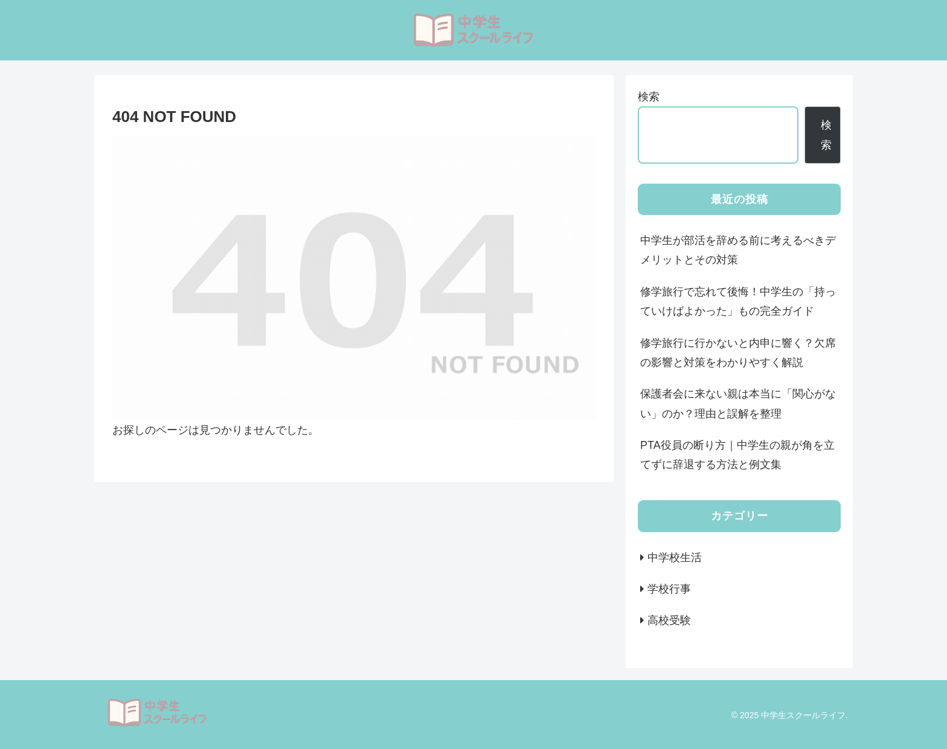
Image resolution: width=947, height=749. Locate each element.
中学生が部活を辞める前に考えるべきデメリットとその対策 (738, 250)
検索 (649, 97)
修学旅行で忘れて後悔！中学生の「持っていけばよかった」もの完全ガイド (738, 301)
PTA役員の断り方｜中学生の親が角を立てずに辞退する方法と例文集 (737, 455)
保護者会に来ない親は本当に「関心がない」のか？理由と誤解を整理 (738, 403)
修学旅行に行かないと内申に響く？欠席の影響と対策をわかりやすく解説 (738, 352)
